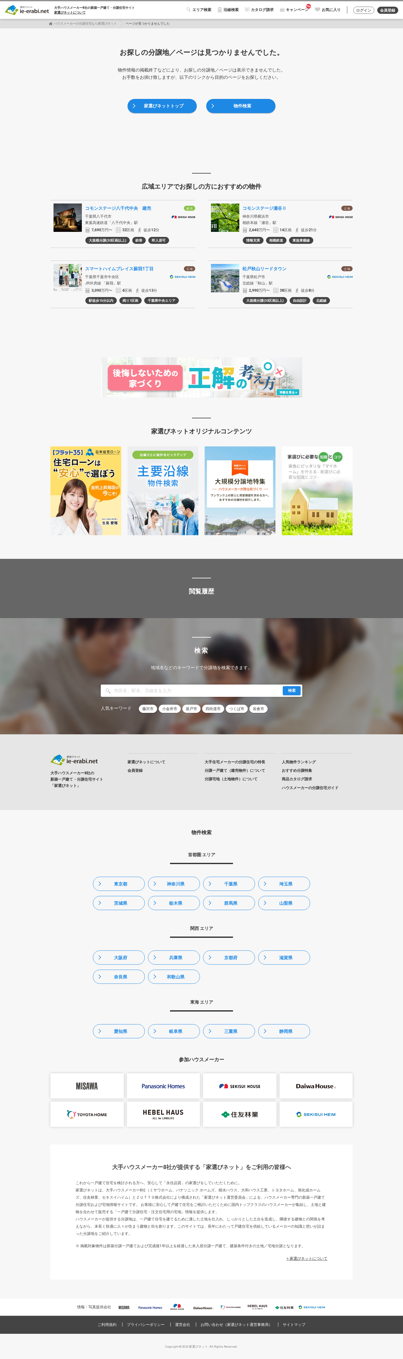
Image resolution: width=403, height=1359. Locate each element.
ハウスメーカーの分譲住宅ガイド (310, 788)
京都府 (230, 957)
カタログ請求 (262, 10)
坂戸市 (191, 709)
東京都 (120, 883)
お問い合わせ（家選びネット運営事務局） (236, 1324)
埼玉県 (285, 883)
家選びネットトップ (164, 105)
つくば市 (236, 709)
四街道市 (213, 709)
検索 (292, 690)
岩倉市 (258, 709)
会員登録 (387, 10)
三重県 (230, 1031)
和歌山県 (175, 976)
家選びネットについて (70, 12)
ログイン (363, 10)
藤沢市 (148, 709)
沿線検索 (231, 10)
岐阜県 (175, 1031)
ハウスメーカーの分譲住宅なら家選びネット (85, 23)
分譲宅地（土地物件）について (231, 779)
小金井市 (169, 709)
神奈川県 (175, 883)
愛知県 (120, 1031)
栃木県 (175, 903)
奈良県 (120, 976)
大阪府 (120, 957)
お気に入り (331, 10)
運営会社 (182, 1324)
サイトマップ (294, 1324)
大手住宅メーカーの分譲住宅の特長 (235, 762)
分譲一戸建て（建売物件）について (235, 770)
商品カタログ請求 (297, 779)
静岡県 (285, 1031)
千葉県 (230, 883)
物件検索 (242, 105)
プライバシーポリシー (146, 1324)
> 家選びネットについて (307, 1258)
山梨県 (285, 903)
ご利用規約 (107, 1324)
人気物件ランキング (299, 762)
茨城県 (120, 903)
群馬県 (230, 903)
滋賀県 (285, 957)
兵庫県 (175, 957)
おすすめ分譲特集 (297, 770)
